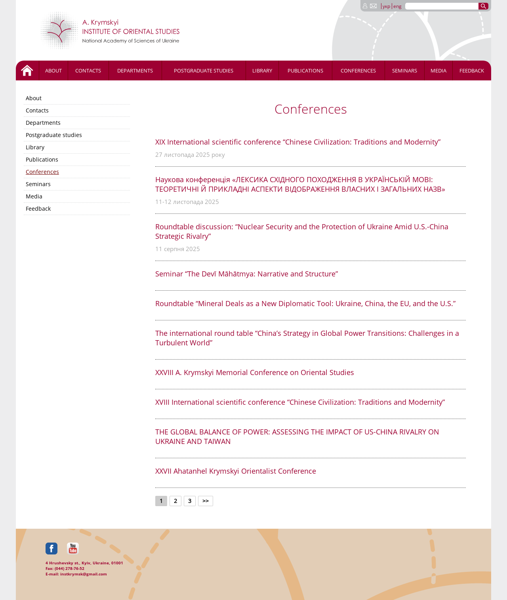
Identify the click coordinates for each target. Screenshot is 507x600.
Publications (305, 70)
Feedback (471, 70)
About (53, 70)
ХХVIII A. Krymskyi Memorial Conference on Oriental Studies (254, 372)
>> (205, 501)
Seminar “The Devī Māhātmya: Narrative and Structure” (246, 273)
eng (397, 6)
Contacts (88, 70)
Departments (135, 70)
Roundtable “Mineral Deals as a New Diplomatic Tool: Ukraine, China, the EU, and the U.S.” (305, 303)
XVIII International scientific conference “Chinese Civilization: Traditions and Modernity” (300, 402)
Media (438, 70)
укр (386, 6)
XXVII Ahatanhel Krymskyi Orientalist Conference (235, 471)
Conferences (358, 70)
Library (262, 70)
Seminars (404, 70)
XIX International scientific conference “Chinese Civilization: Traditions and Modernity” (297, 142)
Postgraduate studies (203, 70)
